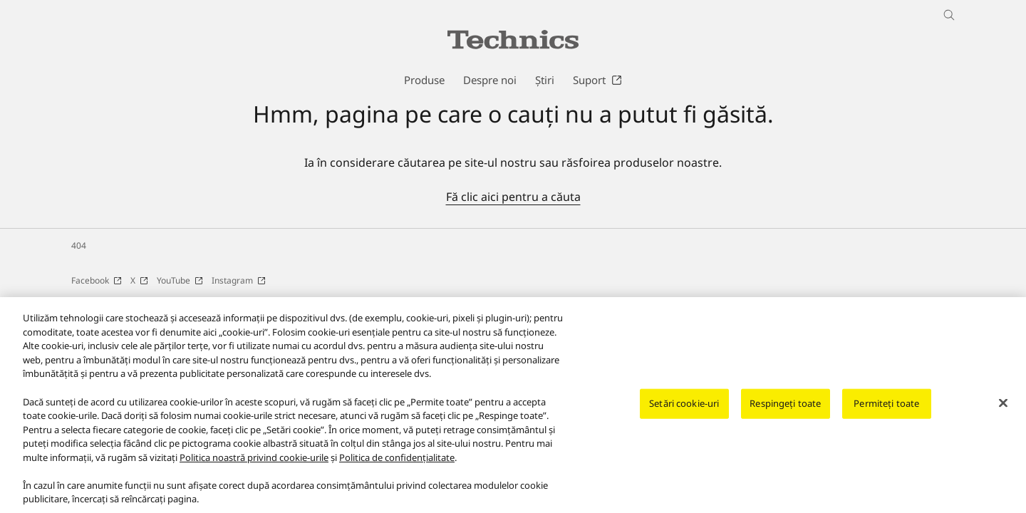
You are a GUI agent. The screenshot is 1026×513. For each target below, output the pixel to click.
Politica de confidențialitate (397, 462)
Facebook (96, 280)
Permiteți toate (886, 409)
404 (78, 245)
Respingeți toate (785, 409)
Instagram (239, 280)
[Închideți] (1003, 409)
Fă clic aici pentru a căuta (513, 196)
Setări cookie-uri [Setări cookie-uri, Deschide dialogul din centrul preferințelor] (684, 409)
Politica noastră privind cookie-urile (254, 462)
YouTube (180, 280)
